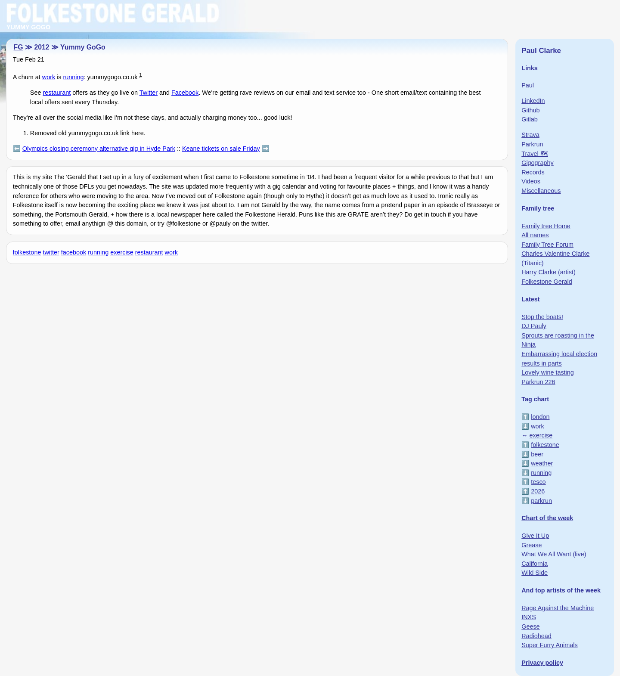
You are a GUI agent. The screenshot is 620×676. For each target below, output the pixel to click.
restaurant (57, 92)
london (540, 416)
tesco (538, 481)
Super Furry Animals (549, 645)
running (73, 77)
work (48, 77)
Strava (530, 134)
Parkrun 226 (538, 381)
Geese (530, 626)
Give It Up (535, 535)
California (534, 563)
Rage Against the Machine (557, 608)
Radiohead (536, 636)
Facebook (184, 92)
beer (537, 454)
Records (533, 172)
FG (18, 47)
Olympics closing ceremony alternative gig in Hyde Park (98, 148)
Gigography (537, 162)
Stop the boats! (542, 316)
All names (535, 235)
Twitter (149, 92)
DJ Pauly (533, 325)
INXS (528, 617)
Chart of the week (547, 518)
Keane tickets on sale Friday (221, 148)
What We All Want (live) (553, 554)
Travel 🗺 (534, 153)
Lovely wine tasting (547, 372)
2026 (538, 491)
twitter (51, 252)
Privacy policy (542, 662)
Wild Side (534, 572)
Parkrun (532, 144)
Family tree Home (545, 226)
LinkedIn (533, 100)
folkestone (27, 252)
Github (530, 110)
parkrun (541, 500)
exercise (121, 252)
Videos (530, 181)
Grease (531, 545)
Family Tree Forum (547, 244)
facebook (73, 252)
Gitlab (529, 119)
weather (542, 463)
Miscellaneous (541, 190)
